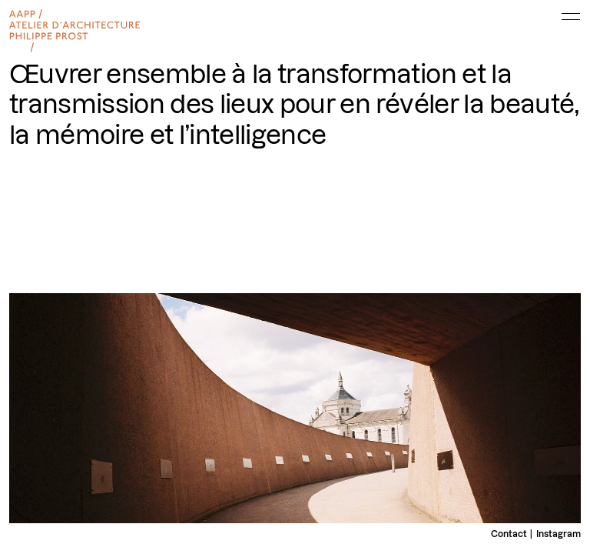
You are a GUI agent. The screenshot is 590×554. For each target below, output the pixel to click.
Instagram (558, 534)
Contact (509, 534)
